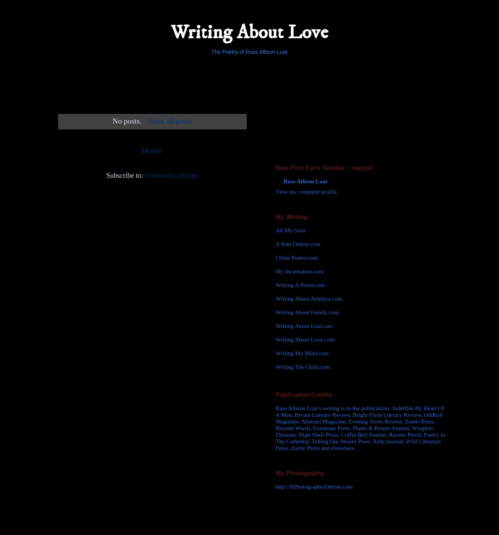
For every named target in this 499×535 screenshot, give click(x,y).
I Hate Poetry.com (297, 258)
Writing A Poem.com (300, 285)
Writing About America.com (309, 299)
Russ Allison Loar (305, 181)
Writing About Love (249, 32)
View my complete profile (306, 192)
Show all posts (169, 121)
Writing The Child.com (303, 367)
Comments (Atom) (171, 175)
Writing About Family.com (307, 312)
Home (152, 150)
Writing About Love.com (305, 340)
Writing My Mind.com (302, 353)
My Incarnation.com (299, 271)
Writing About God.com (304, 326)
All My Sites (291, 230)
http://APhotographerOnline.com (314, 487)
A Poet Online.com (298, 244)
